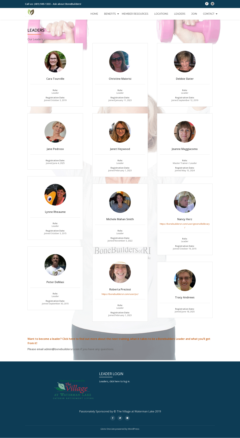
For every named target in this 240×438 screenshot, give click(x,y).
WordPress (133, 428)
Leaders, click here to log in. (116, 381)
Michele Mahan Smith (120, 219)
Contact (208, 13)
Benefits (110, 13)
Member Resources (135, 13)
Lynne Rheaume (55, 212)
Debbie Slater (185, 79)
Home (94, 13)
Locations (161, 13)
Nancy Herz (184, 219)
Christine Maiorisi (120, 79)
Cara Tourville (55, 79)
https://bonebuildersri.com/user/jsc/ (120, 294)
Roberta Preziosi (120, 289)
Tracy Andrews (184, 297)
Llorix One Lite (108, 428)
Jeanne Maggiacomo (185, 149)
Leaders (179, 13)
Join (194, 13)
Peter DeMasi (55, 282)
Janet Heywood (120, 149)
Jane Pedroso (55, 149)
